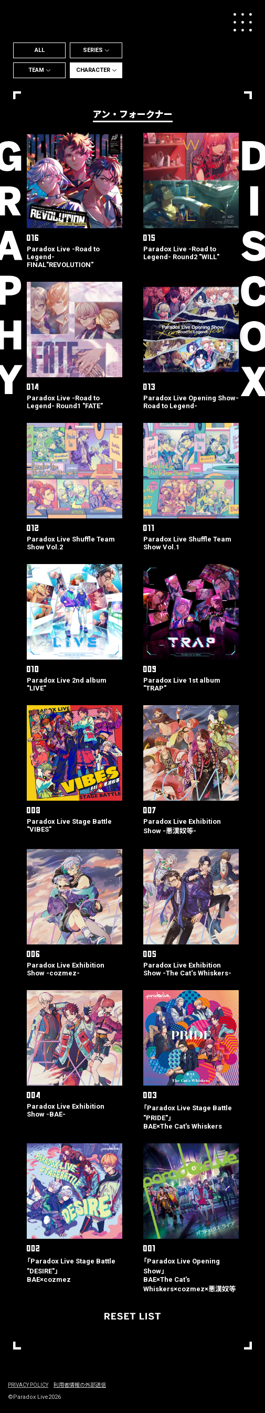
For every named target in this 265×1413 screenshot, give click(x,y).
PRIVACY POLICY (28, 1385)
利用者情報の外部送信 (80, 1385)
